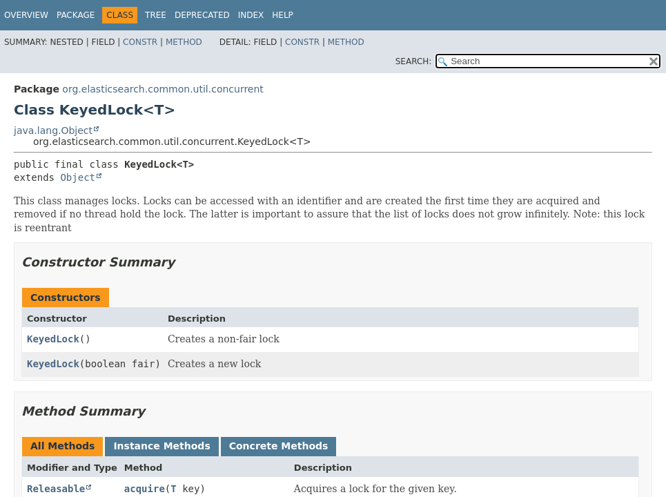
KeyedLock (53, 338)
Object (77, 177)
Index (251, 15)
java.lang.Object (53, 130)
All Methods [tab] (62, 445)
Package (76, 15)
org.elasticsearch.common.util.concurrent (162, 89)
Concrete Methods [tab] (279, 445)
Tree (155, 15)
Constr (140, 42)
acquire (144, 488)
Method (184, 42)
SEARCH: (413, 61)
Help (282, 15)
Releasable (56, 488)
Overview (26, 15)
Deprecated (202, 15)
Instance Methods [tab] (161, 445)
